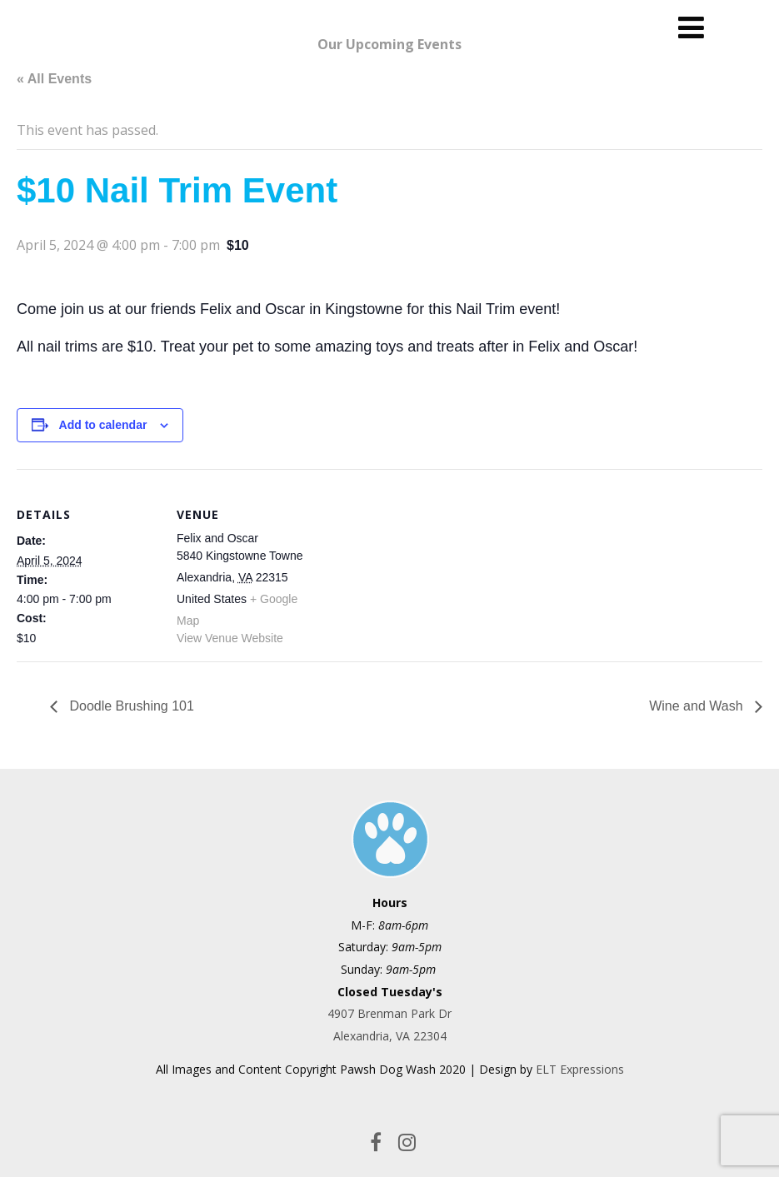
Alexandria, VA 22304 (390, 1036)
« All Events (54, 79)
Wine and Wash (698, 706)
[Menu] (691, 27)
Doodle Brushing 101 (130, 706)
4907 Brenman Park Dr (389, 1013)
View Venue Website (230, 638)
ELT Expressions (580, 1069)
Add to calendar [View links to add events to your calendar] (103, 424)
